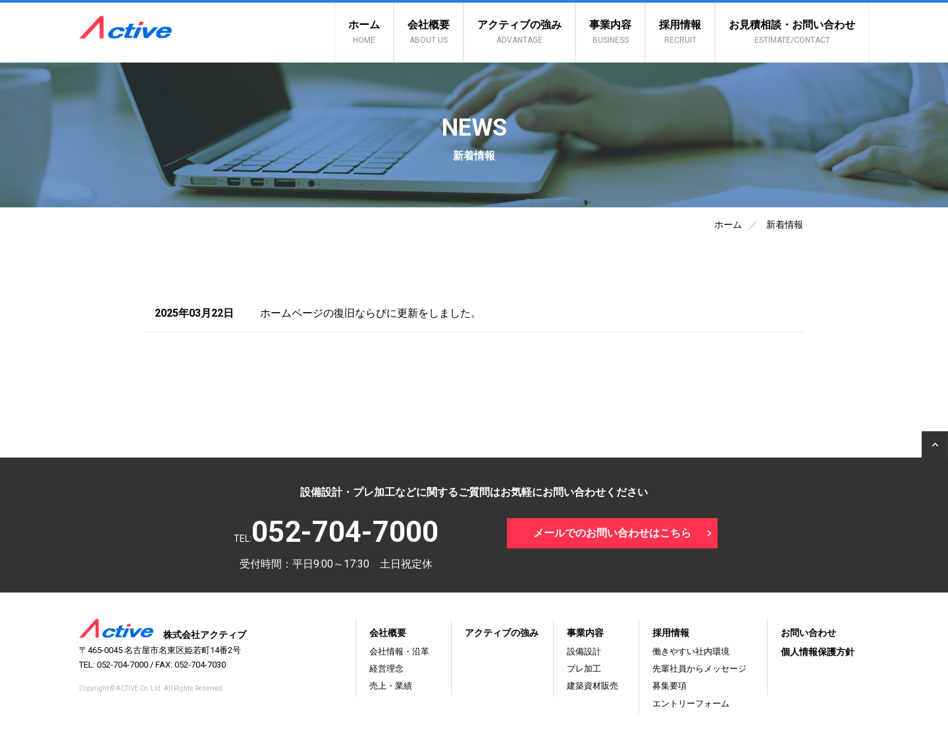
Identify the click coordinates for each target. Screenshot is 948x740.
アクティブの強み (519, 31)
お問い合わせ (808, 632)
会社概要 (429, 31)
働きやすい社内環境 (690, 651)
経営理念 (386, 669)
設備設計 (584, 651)
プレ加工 (584, 669)
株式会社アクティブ (162, 634)
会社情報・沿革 (399, 651)
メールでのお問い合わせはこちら (612, 533)
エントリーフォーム (690, 703)
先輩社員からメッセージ (699, 669)
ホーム (364, 31)
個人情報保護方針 (818, 652)
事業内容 (610, 31)
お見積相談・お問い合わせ (792, 31)
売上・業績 (390, 686)
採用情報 (680, 31)
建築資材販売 (592, 686)
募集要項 (669, 686)
